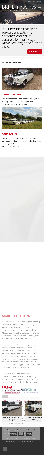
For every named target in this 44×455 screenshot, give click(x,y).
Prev (3, 396)
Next (6, 396)
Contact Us (34, 51)
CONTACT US (9, 134)
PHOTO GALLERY (11, 94)
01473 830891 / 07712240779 (31, 2)
